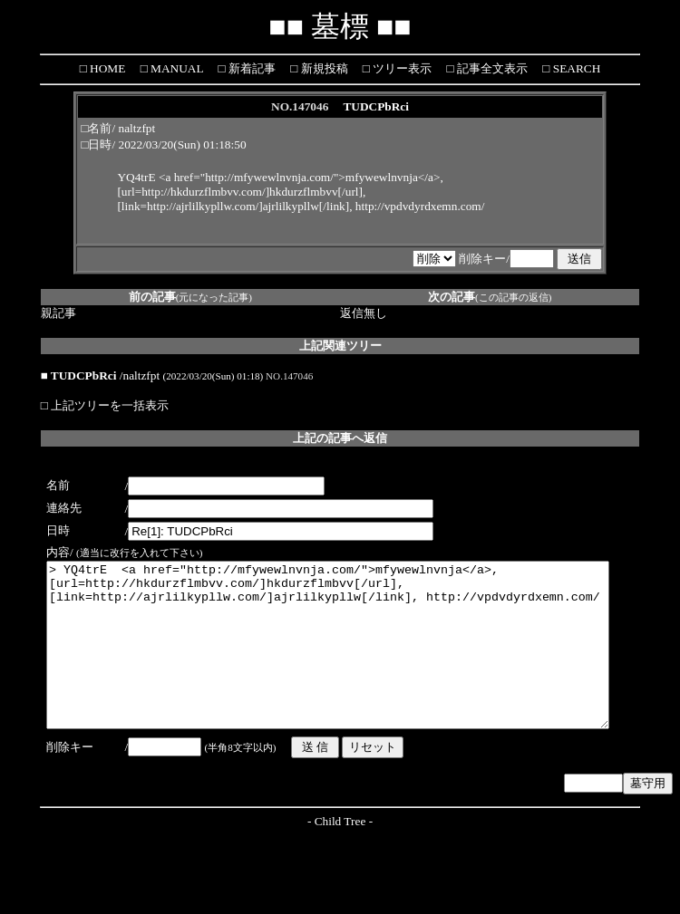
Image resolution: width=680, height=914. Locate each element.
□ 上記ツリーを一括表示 (105, 405)
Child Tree (340, 854)
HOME (106, 68)
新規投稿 (322, 68)
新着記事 (250, 68)
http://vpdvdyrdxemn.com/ (420, 206)
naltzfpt (137, 128)
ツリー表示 (401, 68)
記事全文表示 (491, 68)
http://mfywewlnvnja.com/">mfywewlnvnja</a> (322, 177)
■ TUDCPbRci (79, 375)
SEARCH (574, 68)
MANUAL (175, 68)
